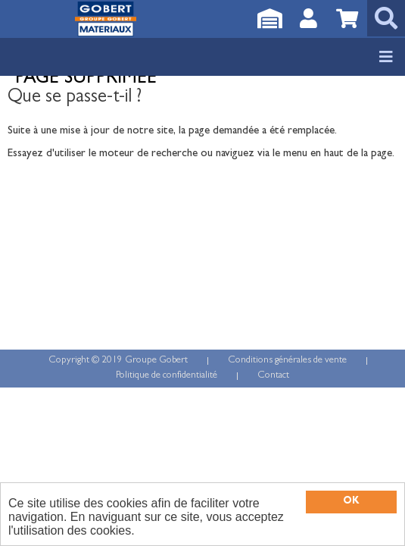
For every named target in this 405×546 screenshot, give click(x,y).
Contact (273, 376)
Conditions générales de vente (287, 361)
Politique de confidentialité (166, 376)
